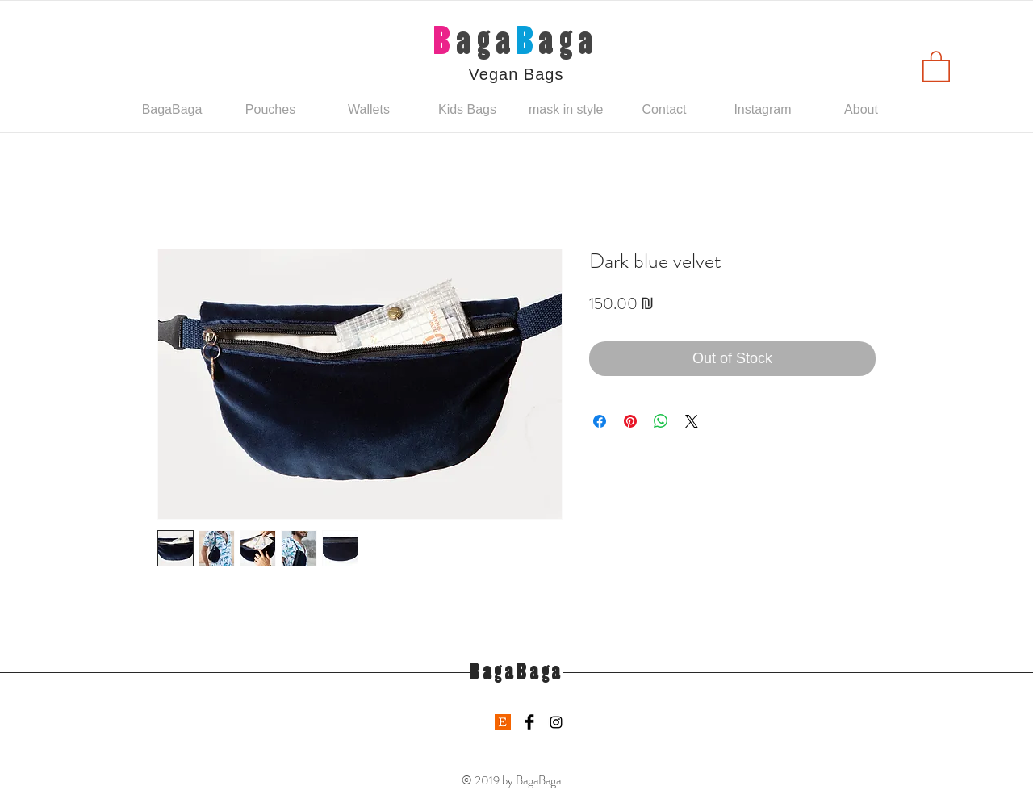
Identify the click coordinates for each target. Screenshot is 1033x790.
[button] (936, 65)
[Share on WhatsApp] (661, 421)
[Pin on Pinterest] (630, 421)
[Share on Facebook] (599, 421)
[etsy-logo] (503, 722)
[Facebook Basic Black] (529, 722)
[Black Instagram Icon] (556, 722)
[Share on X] (691, 421)
